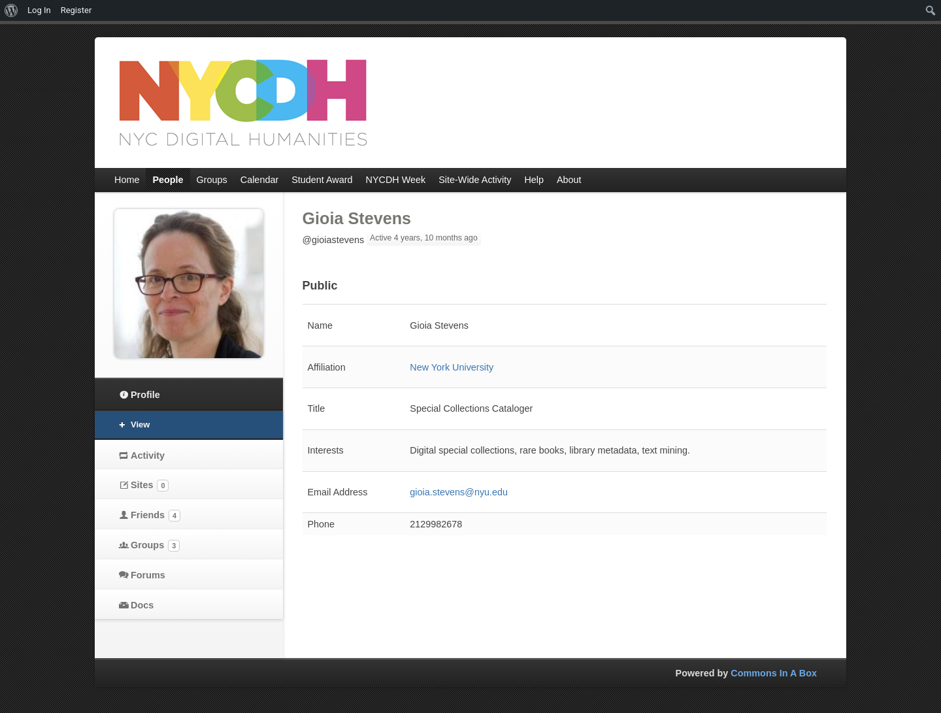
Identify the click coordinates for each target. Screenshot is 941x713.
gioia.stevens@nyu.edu (459, 492)
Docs (142, 605)
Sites (150, 485)
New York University (451, 367)
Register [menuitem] (76, 10)
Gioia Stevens (357, 218)
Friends (155, 516)
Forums (148, 575)
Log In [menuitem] (39, 10)
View (140, 424)
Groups (155, 546)
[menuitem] (11, 10)
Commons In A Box (774, 673)
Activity (148, 455)
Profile (145, 395)
